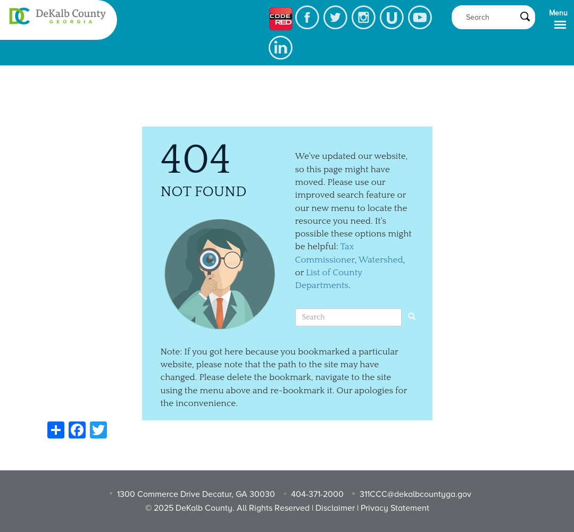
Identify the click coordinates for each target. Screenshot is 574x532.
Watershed (381, 260)
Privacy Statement (395, 508)
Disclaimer (335, 508)
